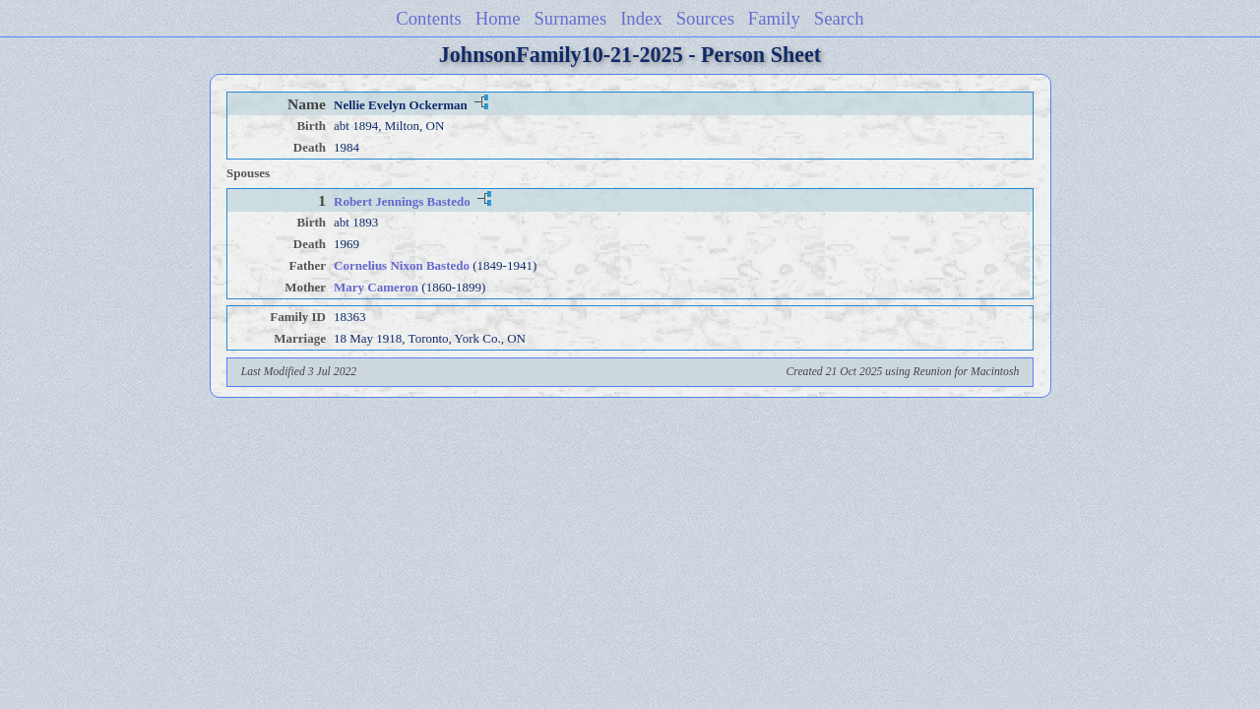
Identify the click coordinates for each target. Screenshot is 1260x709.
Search (839, 18)
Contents (429, 18)
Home (498, 18)
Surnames (570, 18)
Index (641, 18)
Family (774, 18)
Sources (705, 18)
